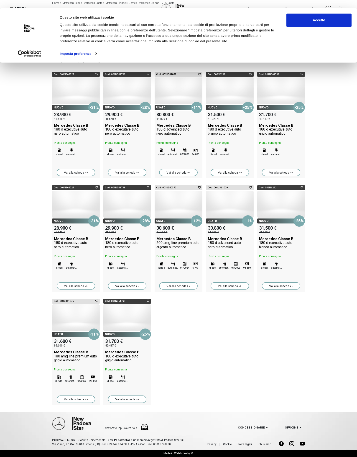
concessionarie (251, 427)
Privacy (212, 444)
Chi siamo (264, 444)
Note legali (245, 444)
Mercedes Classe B (76, 129)
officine (291, 427)
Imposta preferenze (75, 45)
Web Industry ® (184, 453)
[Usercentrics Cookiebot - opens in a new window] (29, 45)
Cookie (227, 444)
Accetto (319, 12)
